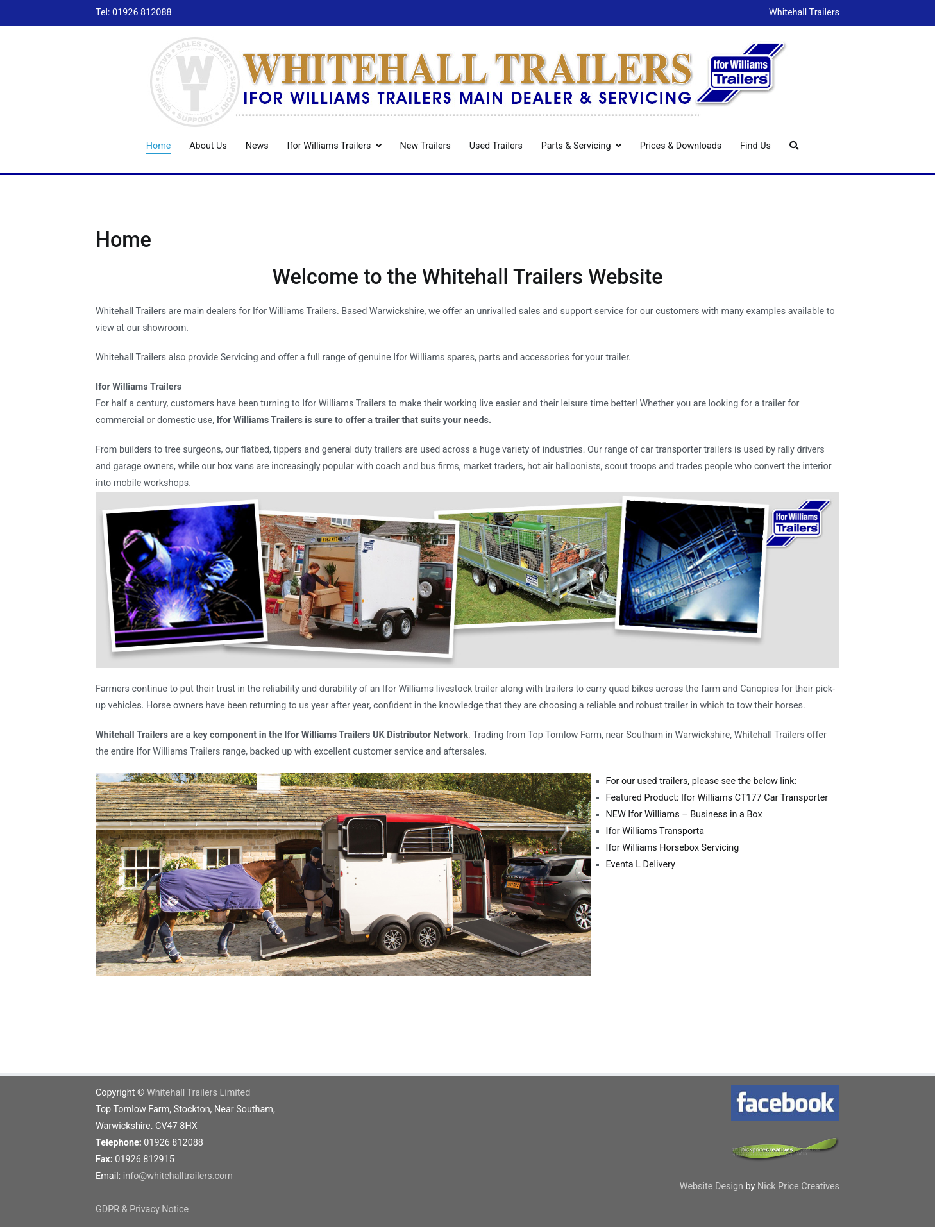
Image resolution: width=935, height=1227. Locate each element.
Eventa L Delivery (640, 864)
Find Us (755, 145)
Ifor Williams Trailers (329, 145)
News (257, 145)
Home (158, 145)
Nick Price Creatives (798, 1186)
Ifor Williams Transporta (655, 831)
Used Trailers (496, 145)
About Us (208, 145)
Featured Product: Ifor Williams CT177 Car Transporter (717, 797)
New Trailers (425, 145)
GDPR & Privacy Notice (142, 1209)
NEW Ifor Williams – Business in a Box (684, 814)
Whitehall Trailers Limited (198, 1092)
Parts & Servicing (576, 145)
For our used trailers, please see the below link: (701, 781)
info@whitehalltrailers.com (178, 1176)
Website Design (713, 1186)
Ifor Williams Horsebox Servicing (672, 847)
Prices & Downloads (681, 145)
